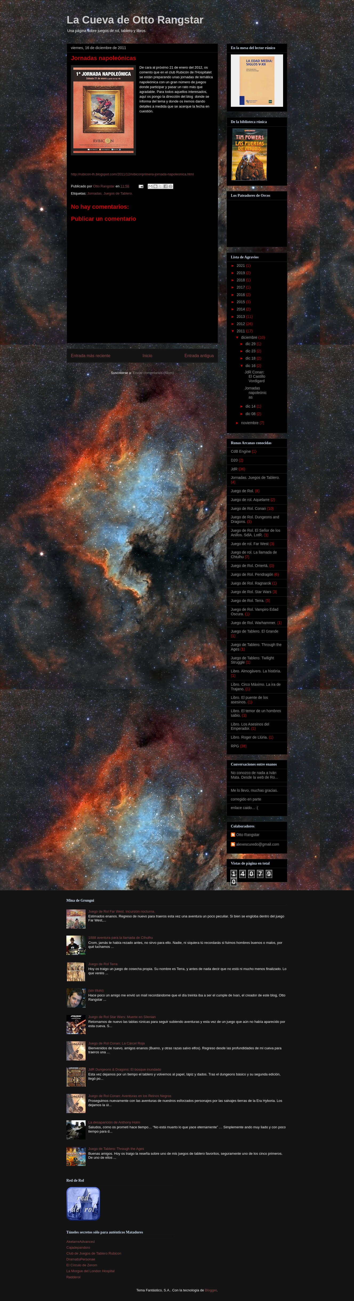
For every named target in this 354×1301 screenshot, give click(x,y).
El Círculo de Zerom (81, 1265)
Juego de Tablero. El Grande (254, 631)
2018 (241, 280)
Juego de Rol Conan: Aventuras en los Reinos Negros (129, 1096)
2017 (241, 287)
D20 (234, 460)
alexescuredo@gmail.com (257, 844)
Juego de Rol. (242, 491)
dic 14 (251, 406)
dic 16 (251, 366)
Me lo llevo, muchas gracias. (254, 790)
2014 (241, 309)
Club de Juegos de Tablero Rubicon (93, 1253)
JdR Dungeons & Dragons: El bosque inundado (124, 1069)
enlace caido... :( (244, 808)
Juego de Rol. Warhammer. (253, 623)
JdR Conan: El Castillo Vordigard (255, 376)
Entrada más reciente (90, 355)
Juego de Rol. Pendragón (252, 574)
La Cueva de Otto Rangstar (135, 20)
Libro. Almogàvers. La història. (256, 671)
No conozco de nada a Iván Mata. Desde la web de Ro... (254, 775)
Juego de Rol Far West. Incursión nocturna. (121, 911)
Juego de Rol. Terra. (247, 600)
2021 (241, 265)
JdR (234, 469)
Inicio (147, 355)
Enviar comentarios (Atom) (153, 373)
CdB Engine (241, 451)
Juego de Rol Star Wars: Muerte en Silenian (122, 1017)
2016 (241, 295)
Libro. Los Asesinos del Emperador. (250, 726)
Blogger (211, 1290)
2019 (241, 273)
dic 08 (251, 414)
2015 (241, 302)
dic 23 (251, 351)
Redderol (73, 1277)
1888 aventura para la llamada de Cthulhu (120, 938)
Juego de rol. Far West (249, 544)
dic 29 (251, 344)
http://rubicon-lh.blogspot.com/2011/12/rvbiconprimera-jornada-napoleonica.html (132, 174)
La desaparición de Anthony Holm (114, 1122)
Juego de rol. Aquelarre (250, 500)
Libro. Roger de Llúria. (249, 737)
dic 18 (251, 358)
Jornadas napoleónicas (256, 392)
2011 (241, 331)
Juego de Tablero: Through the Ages (116, 1149)
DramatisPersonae (80, 1259)
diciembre (249, 337)
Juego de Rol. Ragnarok (251, 583)
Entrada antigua (199, 355)
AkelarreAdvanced (80, 1242)
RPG (235, 746)
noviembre (250, 423)
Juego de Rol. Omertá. (249, 565)
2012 (241, 324)
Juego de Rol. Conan (248, 508)
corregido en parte (246, 799)
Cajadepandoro (78, 1247)
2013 (241, 316)
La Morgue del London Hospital (90, 1271)
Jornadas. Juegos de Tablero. (109, 193)
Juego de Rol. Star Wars (251, 592)
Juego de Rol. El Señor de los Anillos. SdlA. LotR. (255, 532)
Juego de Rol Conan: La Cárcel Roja (116, 1043)
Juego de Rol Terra (103, 964)
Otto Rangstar (247, 835)
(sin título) (95, 990)
